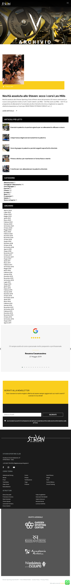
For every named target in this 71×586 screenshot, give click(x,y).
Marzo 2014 (7, 301)
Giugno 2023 (8, 214)
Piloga (48, 477)
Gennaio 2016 (8, 274)
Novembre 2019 (8, 237)
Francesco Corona (8, 497)
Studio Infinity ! (64, 583)
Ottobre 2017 (8, 255)
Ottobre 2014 (8, 296)
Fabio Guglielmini (40, 494)
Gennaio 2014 (8, 305)
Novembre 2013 (8, 307)
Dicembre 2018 (8, 243)
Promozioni (7, 196)
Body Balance (6, 486)
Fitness (6, 190)
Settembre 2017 (9, 257)
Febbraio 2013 (8, 311)
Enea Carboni (6, 506)
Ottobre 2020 (8, 228)
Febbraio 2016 (8, 272)
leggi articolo (8, 111)
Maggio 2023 (8, 216)
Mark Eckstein (7, 499)
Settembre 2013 (9, 309)
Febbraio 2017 (8, 265)
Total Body (6, 482)
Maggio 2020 (8, 230)
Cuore (26, 475)
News (5, 194)
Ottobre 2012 (8, 317)
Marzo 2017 (7, 263)
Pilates (27, 477)
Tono (47, 480)
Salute (6, 198)
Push (4, 480)
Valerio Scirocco (40, 499)
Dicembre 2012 (8, 313)
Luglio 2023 (7, 212)
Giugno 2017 (7, 259)
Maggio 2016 (7, 268)
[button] (22, 367)
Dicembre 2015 (8, 276)
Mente (4, 477)
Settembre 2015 (9, 280)
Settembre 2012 (9, 319)
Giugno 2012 (7, 321)
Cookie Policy (36, 579)
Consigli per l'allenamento (12, 184)
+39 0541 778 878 (8, 463)
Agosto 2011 (7, 323)
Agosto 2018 (7, 249)
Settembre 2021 (9, 226)
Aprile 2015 (7, 286)
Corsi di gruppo (9, 186)
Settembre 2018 (9, 247)
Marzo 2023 (7, 220)
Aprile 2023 (7, 218)
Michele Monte (40, 501)
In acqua (6, 192)
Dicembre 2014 (8, 294)
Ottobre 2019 (8, 239)
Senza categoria (9, 200)
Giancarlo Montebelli (41, 497)
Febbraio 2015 (8, 290)
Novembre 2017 (8, 253)
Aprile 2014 (7, 299)
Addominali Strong (8, 475)
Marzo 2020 (7, 232)
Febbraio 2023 (8, 222)
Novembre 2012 (8, 315)
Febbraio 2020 (8, 234)
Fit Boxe (27, 484)
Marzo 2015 (7, 288)
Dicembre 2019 (8, 236)
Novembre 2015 (8, 278)
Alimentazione (9, 182)
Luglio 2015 (7, 282)
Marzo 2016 (7, 270)
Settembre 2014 (9, 297)
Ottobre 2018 (8, 245)
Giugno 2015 (7, 284)
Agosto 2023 (8, 210)
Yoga (26, 482)
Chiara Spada (6, 501)
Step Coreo (6, 484)
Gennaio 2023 (8, 224)
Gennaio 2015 (8, 292)
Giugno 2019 (7, 241)
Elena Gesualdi (7, 494)
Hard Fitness (49, 475)
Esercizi (6, 188)
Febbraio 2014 (8, 303)
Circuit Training (50, 484)
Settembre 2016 (9, 267)
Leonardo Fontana (8, 503)
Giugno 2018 (7, 251)
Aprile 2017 (7, 261)
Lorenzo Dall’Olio (40, 503)
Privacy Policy (45, 579)
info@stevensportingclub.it (21, 463)
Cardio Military (50, 482)
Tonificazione (28, 480)
